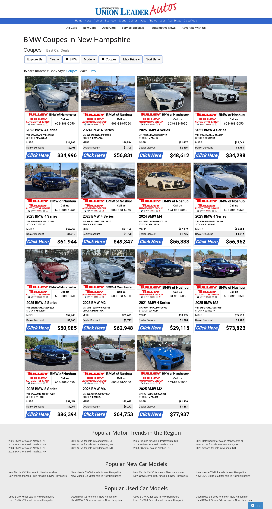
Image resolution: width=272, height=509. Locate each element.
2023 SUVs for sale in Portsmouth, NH (92, 448)
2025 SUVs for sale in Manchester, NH (92, 444)
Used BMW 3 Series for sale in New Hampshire (222, 496)
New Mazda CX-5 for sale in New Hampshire (32, 472)
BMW (71, 59)
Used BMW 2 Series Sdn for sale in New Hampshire (224, 500)
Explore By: (35, 59)
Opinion (133, 20)
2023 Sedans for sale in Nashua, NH (216, 448)
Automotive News (164, 27)
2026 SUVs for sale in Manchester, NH (92, 441)
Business (110, 20)
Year (54, 59)
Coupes (109, 59)
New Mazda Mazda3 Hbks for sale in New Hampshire (37, 475)
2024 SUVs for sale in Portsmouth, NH (217, 444)
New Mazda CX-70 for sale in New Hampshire (96, 475)
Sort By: (153, 59)
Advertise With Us (194, 27)
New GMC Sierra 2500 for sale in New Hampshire (223, 475)
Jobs (163, 20)
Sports (122, 20)
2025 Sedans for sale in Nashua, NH (153, 444)
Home (78, 20)
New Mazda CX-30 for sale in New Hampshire (158, 472)
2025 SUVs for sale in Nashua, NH (27, 444)
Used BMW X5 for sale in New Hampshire (31, 496)
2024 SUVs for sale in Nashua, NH (27, 448)
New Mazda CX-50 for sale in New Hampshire (96, 472)
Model (89, 59)
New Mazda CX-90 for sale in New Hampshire (221, 472)
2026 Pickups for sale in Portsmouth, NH (155, 441)
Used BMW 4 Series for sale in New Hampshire (159, 500)
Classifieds (190, 20)
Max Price (131, 59)
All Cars (71, 27)
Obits (143, 20)
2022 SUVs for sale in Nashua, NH (27, 451)
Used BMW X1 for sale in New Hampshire (156, 496)
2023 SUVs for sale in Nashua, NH (152, 448)
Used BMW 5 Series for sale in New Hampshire (97, 500)
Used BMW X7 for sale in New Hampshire (31, 500)
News (88, 20)
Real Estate (175, 20)
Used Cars (109, 27)
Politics (98, 20)
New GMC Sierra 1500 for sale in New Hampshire (160, 475)
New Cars (89, 27)
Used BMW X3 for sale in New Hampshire (94, 496)
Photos (153, 20)
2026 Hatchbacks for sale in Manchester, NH (220, 441)
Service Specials (134, 27)
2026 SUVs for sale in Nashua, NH (27, 441)
